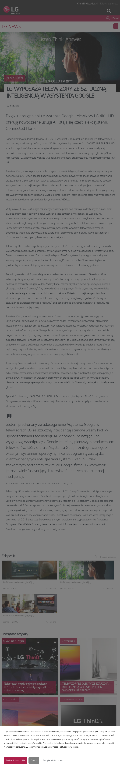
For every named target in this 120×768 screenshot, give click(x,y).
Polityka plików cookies (53, 760)
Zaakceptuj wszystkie (15, 760)
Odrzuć (34, 760)
